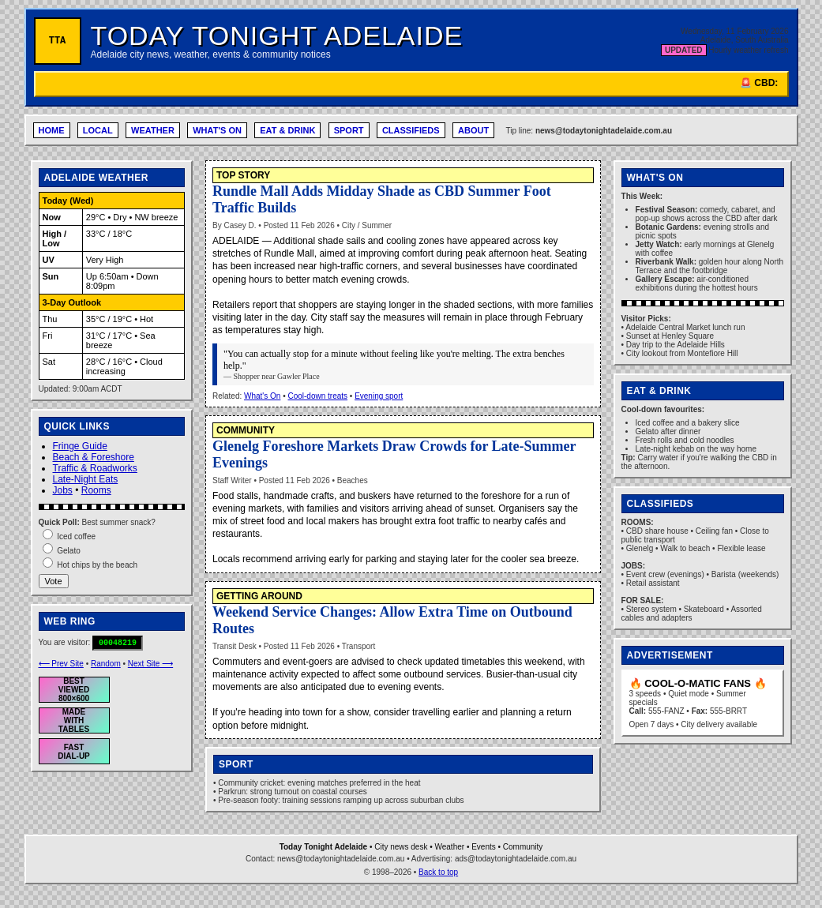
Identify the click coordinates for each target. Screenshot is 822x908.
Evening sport (379, 396)
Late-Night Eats (85, 479)
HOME (52, 130)
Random (106, 663)
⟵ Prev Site (61, 663)
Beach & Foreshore (93, 457)
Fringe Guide (80, 446)
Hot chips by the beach (97, 565)
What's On (262, 396)
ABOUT (473, 130)
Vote (53, 581)
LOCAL (98, 130)
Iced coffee (76, 536)
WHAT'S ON (217, 130)
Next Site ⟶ (150, 663)
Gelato (68, 550)
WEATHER (153, 130)
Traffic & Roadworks (95, 468)
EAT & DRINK (287, 130)
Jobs (63, 490)
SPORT (349, 130)
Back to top (438, 872)
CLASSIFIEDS (411, 130)
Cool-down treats (317, 396)
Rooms (96, 490)
